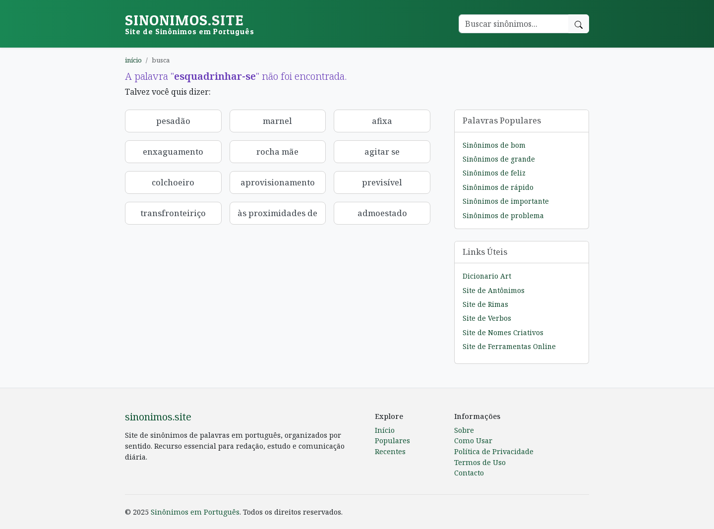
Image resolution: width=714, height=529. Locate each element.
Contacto (469, 472)
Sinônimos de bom (494, 145)
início (133, 60)
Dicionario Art (487, 276)
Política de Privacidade (494, 451)
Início (385, 430)
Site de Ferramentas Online (509, 346)
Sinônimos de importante (506, 201)
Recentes (390, 451)
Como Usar (473, 440)
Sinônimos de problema (503, 215)
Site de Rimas (485, 304)
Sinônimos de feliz (494, 172)
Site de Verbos (487, 318)
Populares (392, 440)
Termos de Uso (480, 462)
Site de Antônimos (494, 290)
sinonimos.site (158, 416)
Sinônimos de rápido (498, 187)
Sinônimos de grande (499, 159)
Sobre (464, 430)
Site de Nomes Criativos (503, 332)
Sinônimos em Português (195, 512)
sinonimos (189, 23)
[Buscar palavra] (514, 23)
